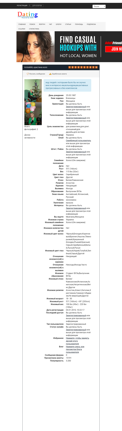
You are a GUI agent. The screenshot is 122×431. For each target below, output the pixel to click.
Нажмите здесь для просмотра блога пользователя (75, 349)
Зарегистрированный (76, 107)
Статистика (34, 29)
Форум (42, 24)
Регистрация (22, 5)
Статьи (68, 24)
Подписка (91, 24)
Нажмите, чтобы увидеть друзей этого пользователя (77, 341)
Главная (22, 24)
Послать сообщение (35, 74)
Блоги (58, 24)
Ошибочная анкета (58, 74)
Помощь (79, 24)
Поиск (32, 24)
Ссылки (21, 29)
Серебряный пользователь (78, 140)
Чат (50, 24)
